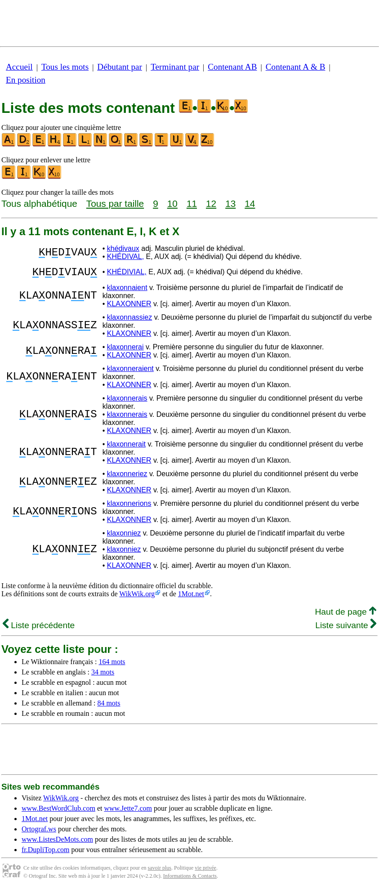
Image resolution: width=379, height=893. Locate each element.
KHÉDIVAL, (125, 256)
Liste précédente (39, 628)
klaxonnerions (129, 506)
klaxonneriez (127, 476)
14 (250, 203)
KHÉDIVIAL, (127, 273)
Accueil (19, 66)
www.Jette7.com (128, 811)
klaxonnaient (127, 290)
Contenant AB (232, 66)
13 (230, 203)
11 (192, 203)
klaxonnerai (125, 349)
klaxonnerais (127, 401)
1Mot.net (191, 596)
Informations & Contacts (190, 878)
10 (172, 203)
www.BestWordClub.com (58, 811)
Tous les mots (65, 66)
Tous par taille (115, 203)
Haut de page (345, 614)
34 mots (102, 675)
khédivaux (123, 248)
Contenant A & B (295, 66)
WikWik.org (137, 596)
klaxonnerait (126, 447)
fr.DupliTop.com (45, 852)
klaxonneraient (130, 371)
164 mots (111, 664)
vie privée (205, 870)
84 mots (108, 706)
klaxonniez (124, 536)
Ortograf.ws (39, 831)
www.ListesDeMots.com (57, 842)
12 (211, 203)
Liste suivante (345, 628)
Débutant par (119, 66)
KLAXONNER (129, 306)
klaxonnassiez (129, 320)
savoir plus (159, 870)
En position (25, 80)
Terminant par (175, 66)
